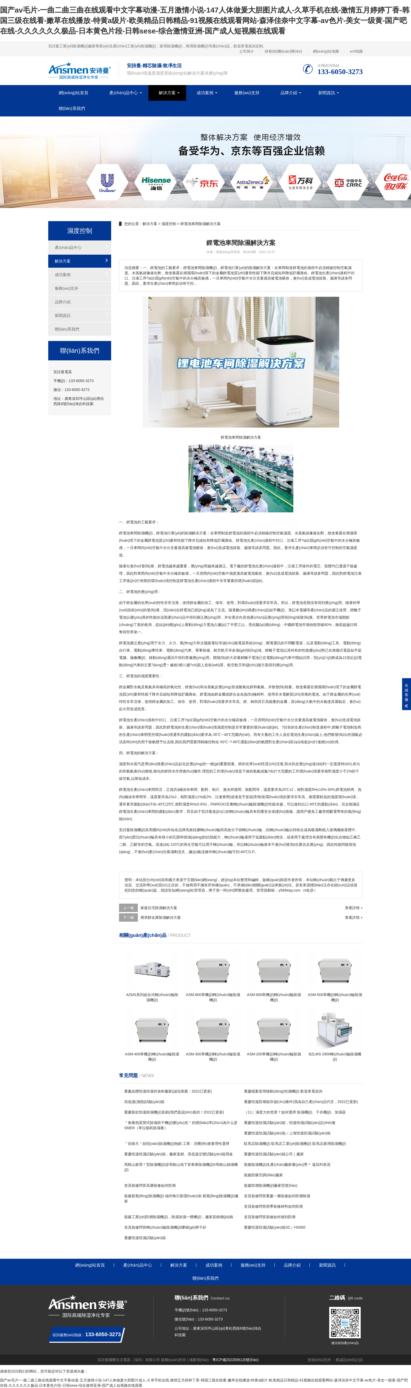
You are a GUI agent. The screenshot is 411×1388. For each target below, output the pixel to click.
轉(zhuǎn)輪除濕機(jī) (250, 804)
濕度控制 (168, 224)
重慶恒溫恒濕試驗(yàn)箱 (145, 1238)
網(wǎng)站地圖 (326, 51)
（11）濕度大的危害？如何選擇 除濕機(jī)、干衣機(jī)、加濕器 (295, 1112)
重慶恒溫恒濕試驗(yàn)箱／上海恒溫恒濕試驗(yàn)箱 (287, 1133)
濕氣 (355, 734)
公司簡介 (246, 51)
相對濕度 (332, 771)
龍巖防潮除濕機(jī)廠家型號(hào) (270, 1185)
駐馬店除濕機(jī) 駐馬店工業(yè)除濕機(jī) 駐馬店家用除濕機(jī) (295, 1143)
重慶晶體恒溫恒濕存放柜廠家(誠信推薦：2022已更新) (168, 1091)
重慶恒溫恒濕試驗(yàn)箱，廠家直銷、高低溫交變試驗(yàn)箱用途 (178, 1154)
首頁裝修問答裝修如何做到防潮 (269, 1217)
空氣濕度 (283, 533)
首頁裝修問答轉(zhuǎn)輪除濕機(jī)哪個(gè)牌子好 (165, 1227)
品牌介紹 (288, 93)
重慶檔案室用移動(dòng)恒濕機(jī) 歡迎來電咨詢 (283, 1091)
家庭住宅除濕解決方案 (158, 908)
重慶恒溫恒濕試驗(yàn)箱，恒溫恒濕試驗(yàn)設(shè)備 (289, 1123)
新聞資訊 (326, 93)
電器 (346, 650)
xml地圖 (356, 51)
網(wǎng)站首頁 (73, 93)
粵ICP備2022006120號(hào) (235, 1360)
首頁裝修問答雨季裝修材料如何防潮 (273, 1206)
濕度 (353, 548)
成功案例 (205, 93)
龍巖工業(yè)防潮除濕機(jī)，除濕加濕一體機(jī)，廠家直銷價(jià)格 (178, 1217)
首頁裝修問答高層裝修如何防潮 (150, 1185)
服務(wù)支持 (246, 93)
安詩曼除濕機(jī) (132, 830)
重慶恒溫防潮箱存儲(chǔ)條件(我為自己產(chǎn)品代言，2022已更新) (301, 1102)
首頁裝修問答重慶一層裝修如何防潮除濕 (277, 1196)
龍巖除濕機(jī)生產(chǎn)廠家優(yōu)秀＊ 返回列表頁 (287, 1164)
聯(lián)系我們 (72, 108)
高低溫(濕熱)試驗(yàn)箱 (144, 1102)
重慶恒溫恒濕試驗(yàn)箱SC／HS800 (274, 1227)
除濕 (188, 533)
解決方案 (167, 93)
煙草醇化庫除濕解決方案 (160, 917)
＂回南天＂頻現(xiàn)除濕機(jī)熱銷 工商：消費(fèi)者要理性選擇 (176, 1143)
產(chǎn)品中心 (123, 93)
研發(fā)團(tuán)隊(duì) (283, 51)
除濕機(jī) (145, 533)
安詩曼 (206, 811)
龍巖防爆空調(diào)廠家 (263, 1175)
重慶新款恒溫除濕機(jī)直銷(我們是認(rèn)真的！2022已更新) (174, 1112)
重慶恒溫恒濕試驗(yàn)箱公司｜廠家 (274, 1154)
